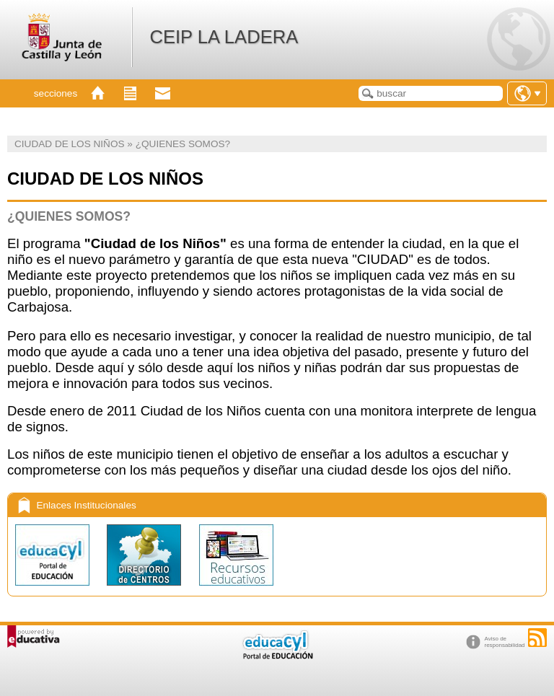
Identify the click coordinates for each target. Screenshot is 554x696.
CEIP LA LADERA (223, 37)
